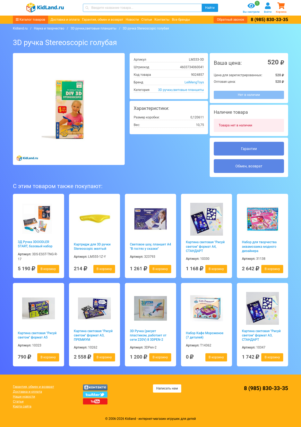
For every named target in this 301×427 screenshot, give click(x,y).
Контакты (161, 20)
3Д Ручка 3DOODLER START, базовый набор (35, 244)
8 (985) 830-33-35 (269, 19)
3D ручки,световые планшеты (94, 28)
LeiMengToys (194, 82)
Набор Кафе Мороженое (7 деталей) (204, 335)
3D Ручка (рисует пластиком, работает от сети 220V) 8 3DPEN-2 (148, 335)
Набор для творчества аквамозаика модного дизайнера (259, 246)
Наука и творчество (49, 28)
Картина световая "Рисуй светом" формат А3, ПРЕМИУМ (93, 335)
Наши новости (24, 397)
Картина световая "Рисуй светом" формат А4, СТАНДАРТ (205, 246)
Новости (132, 20)
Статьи (146, 20)
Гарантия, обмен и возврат (102, 20)
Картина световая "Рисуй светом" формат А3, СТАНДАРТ (261, 335)
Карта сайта (22, 406)
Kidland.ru (20, 28)
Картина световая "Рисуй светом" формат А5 (37, 335)
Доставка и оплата (65, 20)
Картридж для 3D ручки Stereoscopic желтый (92, 246)
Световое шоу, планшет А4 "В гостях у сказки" (150, 246)
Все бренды (181, 20)
